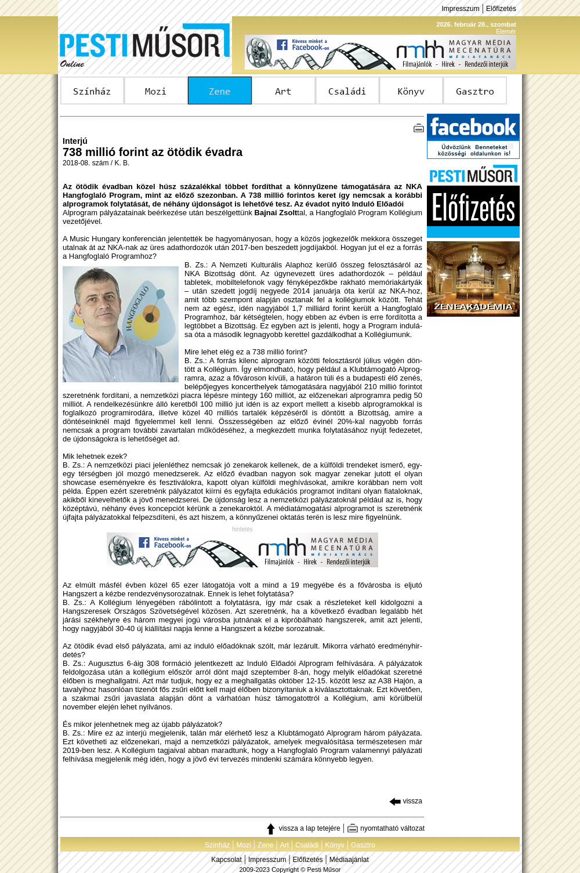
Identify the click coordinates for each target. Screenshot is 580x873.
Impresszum (460, 9)
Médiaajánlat (349, 860)
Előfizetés (501, 9)
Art (284, 845)
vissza (405, 801)
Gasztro (363, 845)
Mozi (244, 845)
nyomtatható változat (386, 828)
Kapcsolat (226, 860)
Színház (217, 845)
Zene (265, 845)
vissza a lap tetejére (302, 828)
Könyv (334, 845)
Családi (306, 845)
